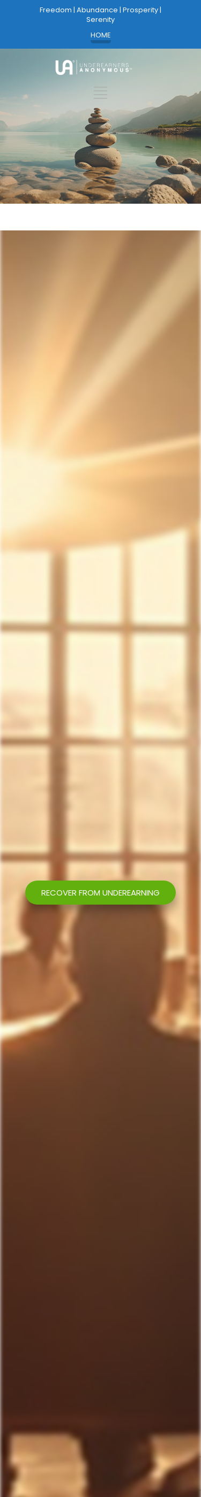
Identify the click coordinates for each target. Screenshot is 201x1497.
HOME (101, 35)
